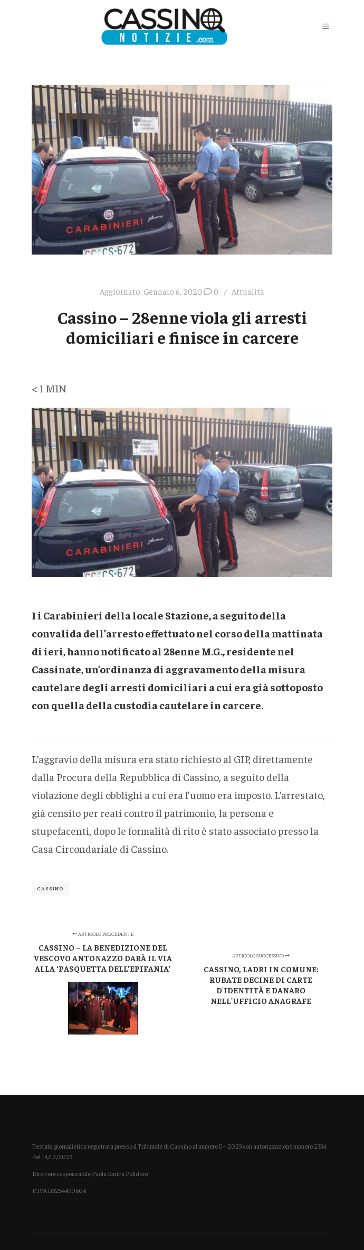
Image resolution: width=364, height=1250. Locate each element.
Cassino (50, 888)
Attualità (248, 291)
